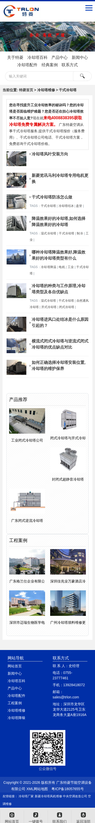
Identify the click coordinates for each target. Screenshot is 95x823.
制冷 (80, 233)
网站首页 (15, 666)
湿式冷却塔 (48, 233)
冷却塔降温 (48, 267)
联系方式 (70, 65)
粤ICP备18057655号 (67, 789)
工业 (71, 267)
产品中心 (59, 57)
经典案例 (50, 65)
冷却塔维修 (16, 710)
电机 (62, 267)
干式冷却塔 (48, 206)
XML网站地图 (37, 789)
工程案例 (15, 703)
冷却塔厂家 (26, 796)
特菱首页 (26, 90)
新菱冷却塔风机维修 (48, 796)
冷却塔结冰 (66, 206)
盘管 (79, 206)
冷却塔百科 (37, 57)
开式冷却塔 (48, 307)
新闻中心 (80, 57)
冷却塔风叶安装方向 (50, 154)
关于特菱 (15, 57)
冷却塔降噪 (16, 718)
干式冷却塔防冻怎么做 (52, 197)
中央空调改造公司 (75, 796)
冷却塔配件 (27, 65)
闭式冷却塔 (66, 307)
